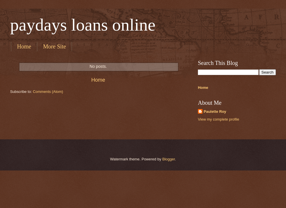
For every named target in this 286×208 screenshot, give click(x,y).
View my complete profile (218, 119)
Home (24, 46)
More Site (54, 46)
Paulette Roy (215, 111)
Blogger (168, 159)
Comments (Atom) (48, 91)
